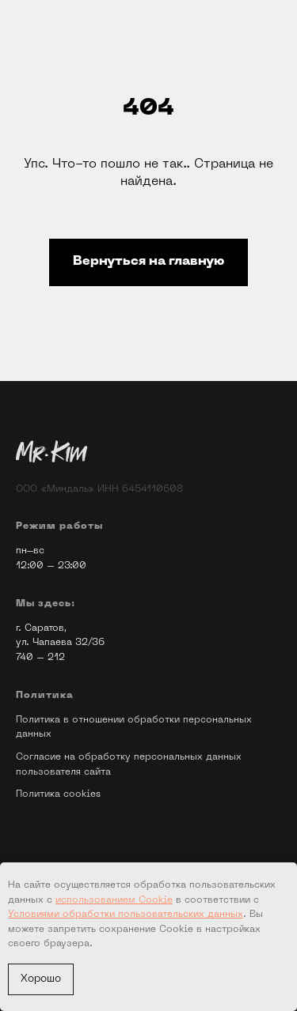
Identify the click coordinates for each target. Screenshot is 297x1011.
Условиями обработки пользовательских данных (125, 914)
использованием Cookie (114, 900)
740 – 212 (40, 657)
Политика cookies (58, 794)
